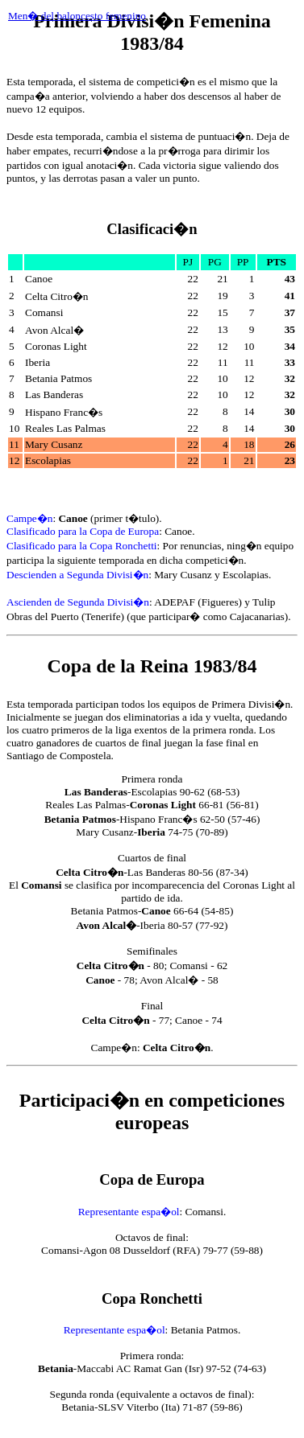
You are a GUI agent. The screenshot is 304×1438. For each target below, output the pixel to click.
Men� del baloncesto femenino (77, 16)
